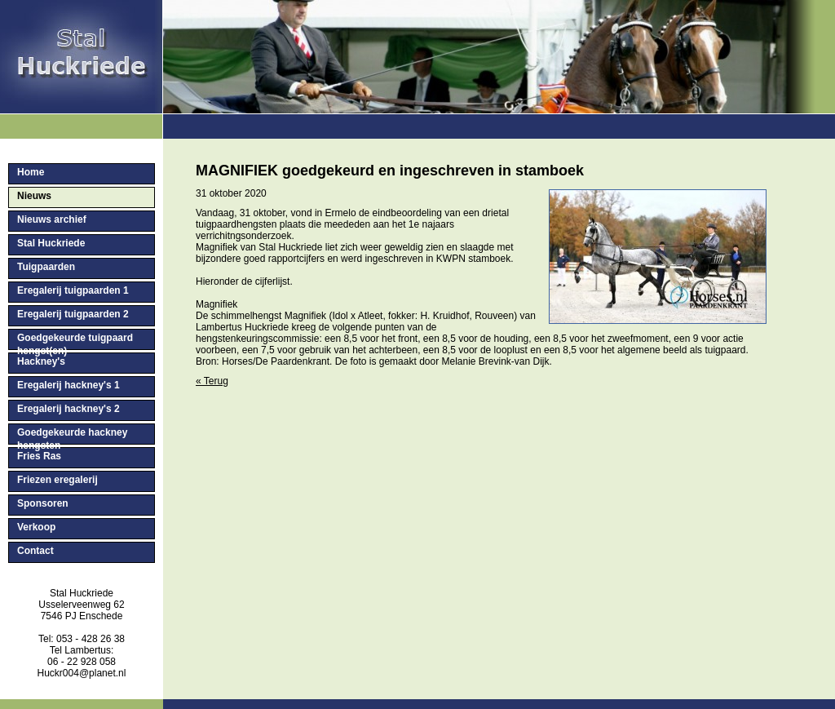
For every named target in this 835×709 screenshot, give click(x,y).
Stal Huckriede (51, 243)
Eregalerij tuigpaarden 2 (73, 314)
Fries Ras (39, 456)
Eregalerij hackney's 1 (68, 385)
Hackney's (41, 361)
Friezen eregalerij (57, 479)
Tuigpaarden (46, 267)
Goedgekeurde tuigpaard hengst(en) (75, 341)
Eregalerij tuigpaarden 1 (73, 290)
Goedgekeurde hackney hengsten (72, 436)
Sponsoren (42, 503)
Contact (35, 550)
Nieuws (34, 196)
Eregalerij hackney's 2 (68, 408)
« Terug (212, 381)
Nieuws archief (51, 219)
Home (30, 172)
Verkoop (36, 527)
